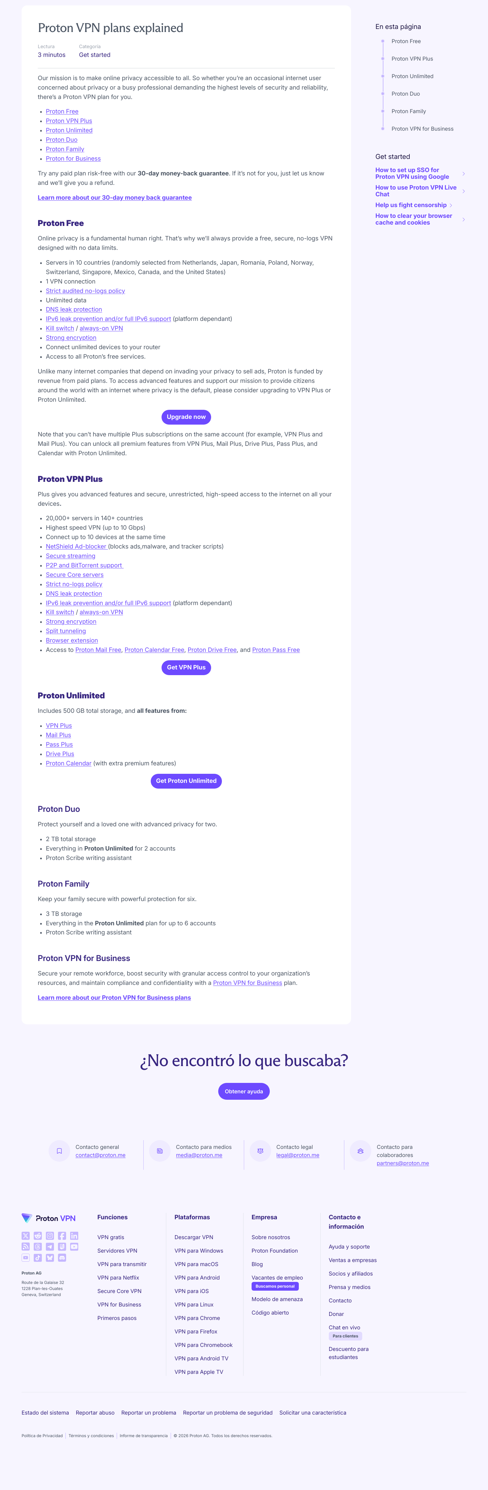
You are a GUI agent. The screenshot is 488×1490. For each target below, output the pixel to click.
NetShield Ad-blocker (77, 581)
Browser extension (72, 675)
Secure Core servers (75, 610)
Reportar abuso (95, 1447)
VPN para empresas (267, 8)
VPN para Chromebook (203, 1380)
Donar (336, 1349)
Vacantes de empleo (277, 1312)
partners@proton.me (403, 1198)
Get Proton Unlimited (186, 816)
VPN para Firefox (195, 1366)
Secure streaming (70, 591)
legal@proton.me (298, 1190)
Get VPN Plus (186, 702)
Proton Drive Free (212, 685)
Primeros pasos (117, 1353)
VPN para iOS (191, 1326)
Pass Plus (59, 779)
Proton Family (65, 184)
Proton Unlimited (69, 165)
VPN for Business (119, 1339)
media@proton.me (199, 1190)
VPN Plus (59, 760)
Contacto (340, 1335)
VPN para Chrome (197, 1353)
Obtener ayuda (244, 1126)
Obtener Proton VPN (396, 8)
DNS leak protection (74, 344)
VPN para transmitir (122, 1299)
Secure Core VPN (119, 1326)
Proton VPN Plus (69, 156)
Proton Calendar (68, 798)
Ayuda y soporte (349, 1281)
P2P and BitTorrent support (85, 600)
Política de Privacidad (42, 1470)
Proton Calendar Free (154, 685)
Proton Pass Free (276, 685)
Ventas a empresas (353, 1295)
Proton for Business (73, 193)
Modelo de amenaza (277, 1334)
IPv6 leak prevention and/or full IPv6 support (108, 354)
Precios (155, 8)
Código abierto (270, 1347)
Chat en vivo (344, 1362)
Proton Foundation (275, 1285)
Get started (80, 27)
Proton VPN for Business (247, 1018)
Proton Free (62, 146)
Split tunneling (66, 666)
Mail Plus (58, 770)
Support (36, 27)
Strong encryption (71, 372)
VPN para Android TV (201, 1393)
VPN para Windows (198, 1285)
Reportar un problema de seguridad (228, 1447)
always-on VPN (101, 363)
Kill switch (60, 363)
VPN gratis (110, 1272)
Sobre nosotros (271, 1272)
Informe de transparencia (144, 1470)
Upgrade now (186, 452)
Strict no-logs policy (74, 619)
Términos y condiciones (91, 1470)
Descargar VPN (193, 1272)
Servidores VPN (117, 1285)
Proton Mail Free (98, 685)
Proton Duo (62, 174)
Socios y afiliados (351, 1308)
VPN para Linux (193, 1339)
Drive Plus (60, 789)
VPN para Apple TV (198, 1406)
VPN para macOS (196, 1299)
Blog (257, 1299)
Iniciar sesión (447, 8)
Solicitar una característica (313, 1447)
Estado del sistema (45, 1447)
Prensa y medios (350, 1322)
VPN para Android (197, 1312)
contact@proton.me (100, 1190)
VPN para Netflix (118, 1312)
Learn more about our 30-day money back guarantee (115, 232)
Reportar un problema (148, 1447)
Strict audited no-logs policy (85, 326)
